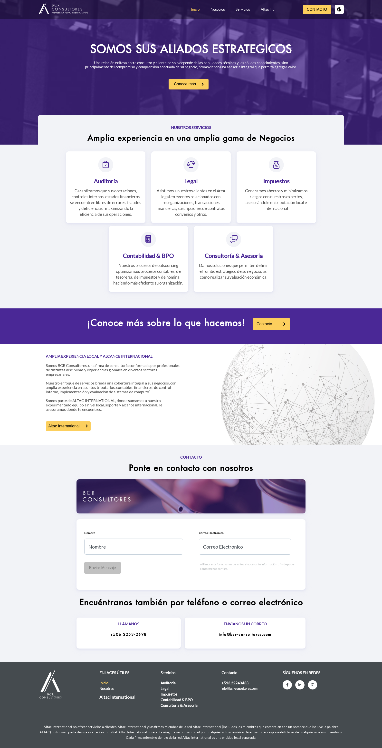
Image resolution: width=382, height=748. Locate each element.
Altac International (63, 426)
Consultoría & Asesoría (234, 255)
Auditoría (106, 181)
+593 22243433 (234, 683)
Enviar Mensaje (102, 568)
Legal (191, 181)
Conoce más (185, 84)
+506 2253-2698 (128, 635)
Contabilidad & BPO (148, 255)
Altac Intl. (268, 9)
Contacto (317, 9)
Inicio (195, 9)
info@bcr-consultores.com (245, 635)
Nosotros (217, 9)
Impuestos (276, 181)
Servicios (243, 9)
